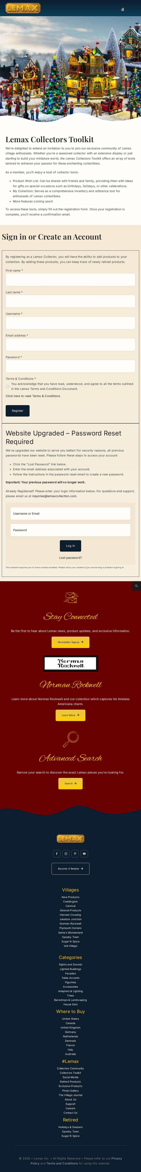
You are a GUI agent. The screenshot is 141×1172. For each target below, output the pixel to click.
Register (17, 410)
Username (14, 314)
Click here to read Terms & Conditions (33, 396)
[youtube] (84, 853)
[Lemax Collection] (23, 4)
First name (14, 270)
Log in (70, 546)
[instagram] (66, 853)
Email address (17, 335)
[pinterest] (75, 853)
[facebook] (56, 853)
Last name (14, 292)
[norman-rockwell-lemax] (70, 657)
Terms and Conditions (62, 1163)
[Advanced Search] (136, 586)
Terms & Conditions (21, 378)
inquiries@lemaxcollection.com (54, 496)
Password (14, 357)
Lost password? (70, 558)
